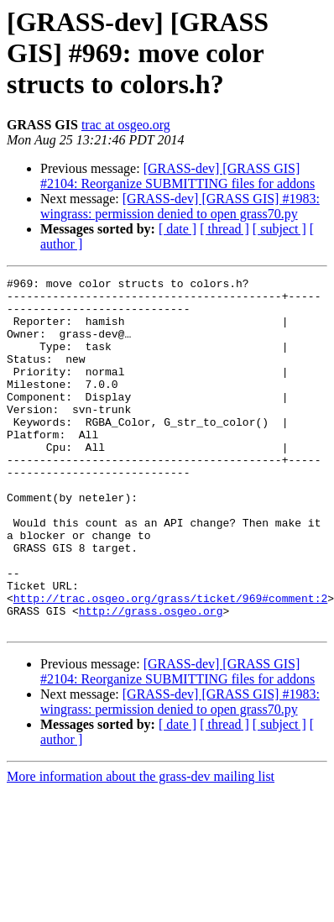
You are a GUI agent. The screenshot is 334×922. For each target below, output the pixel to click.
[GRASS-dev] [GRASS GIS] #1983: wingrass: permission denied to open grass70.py (180, 206)
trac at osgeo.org (125, 125)
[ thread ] (224, 229)
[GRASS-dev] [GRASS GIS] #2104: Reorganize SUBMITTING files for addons (177, 176)
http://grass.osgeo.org (151, 678)
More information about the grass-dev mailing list (140, 847)
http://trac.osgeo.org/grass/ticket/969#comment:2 (170, 663)
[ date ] (177, 229)
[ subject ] (279, 229)
